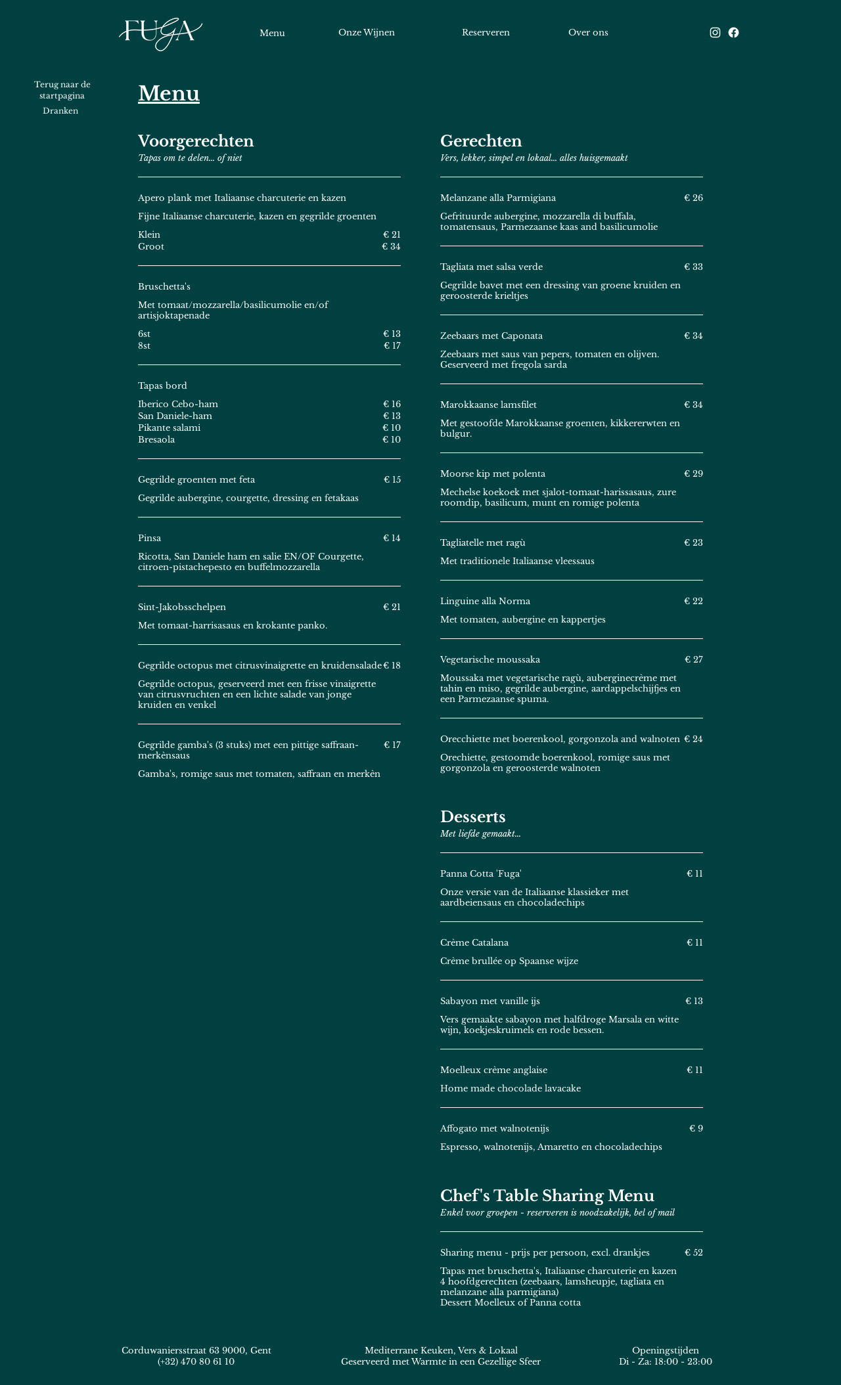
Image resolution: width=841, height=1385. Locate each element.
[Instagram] (715, 32)
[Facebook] (733, 32)
